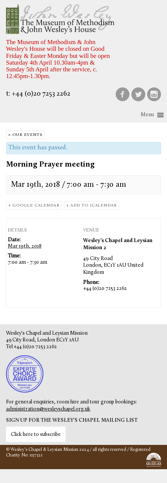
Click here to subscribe (36, 434)
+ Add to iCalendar (91, 206)
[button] (147, 115)
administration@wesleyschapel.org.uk (48, 409)
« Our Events (25, 135)
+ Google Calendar (34, 206)
